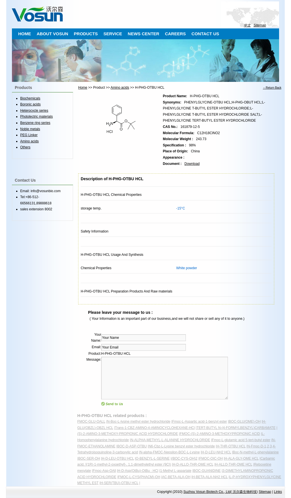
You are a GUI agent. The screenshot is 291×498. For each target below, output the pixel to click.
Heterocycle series (34, 111)
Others (25, 147)
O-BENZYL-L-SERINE (153, 458)
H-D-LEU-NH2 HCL (216, 452)
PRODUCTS (86, 33)
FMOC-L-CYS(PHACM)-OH (139, 477)
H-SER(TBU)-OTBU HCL (119, 483)
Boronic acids (30, 104)
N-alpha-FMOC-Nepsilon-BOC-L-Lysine (170, 452)
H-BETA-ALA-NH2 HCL (210, 477)
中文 (247, 25)
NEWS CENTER (143, 33)
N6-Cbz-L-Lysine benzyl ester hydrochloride (182, 446)
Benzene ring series (35, 123)
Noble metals (30, 129)
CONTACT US (205, 33)
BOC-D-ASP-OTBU (132, 446)
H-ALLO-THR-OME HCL (233, 464)
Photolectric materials (36, 117)
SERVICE (112, 33)
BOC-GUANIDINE (207, 471)
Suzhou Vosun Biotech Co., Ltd (206, 492)
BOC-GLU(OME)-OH (245, 422)
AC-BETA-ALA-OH (176, 477)
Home (82, 88)
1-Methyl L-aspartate (175, 471)
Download (191, 164)
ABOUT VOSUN (52, 33)
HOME (24, 33)
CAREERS (175, 33)
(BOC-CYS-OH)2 (184, 458)
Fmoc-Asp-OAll (104, 471)
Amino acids (120, 88)
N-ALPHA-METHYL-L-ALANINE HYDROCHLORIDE (170, 440)
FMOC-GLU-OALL (91, 422)
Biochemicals (30, 98)
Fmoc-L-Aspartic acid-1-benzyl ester (199, 422)
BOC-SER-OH (89, 458)
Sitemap (259, 25)
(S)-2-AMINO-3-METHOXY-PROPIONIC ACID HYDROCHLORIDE (127, 434)
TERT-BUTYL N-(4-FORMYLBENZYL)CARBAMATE (236, 428)
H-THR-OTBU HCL (231, 446)
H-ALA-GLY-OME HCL (242, 458)
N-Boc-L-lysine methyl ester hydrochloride (139, 422)
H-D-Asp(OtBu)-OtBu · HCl (138, 471)
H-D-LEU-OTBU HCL (118, 458)
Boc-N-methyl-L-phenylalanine (255, 452)
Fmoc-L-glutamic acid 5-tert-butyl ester (241, 440)
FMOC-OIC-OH (211, 458)
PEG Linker (29, 135)
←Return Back (272, 87)
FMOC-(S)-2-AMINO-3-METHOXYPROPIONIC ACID (220, 434)
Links (278, 492)
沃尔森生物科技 (244, 492)
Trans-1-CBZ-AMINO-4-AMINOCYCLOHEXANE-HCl (155, 428)
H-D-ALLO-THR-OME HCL (193, 464)
